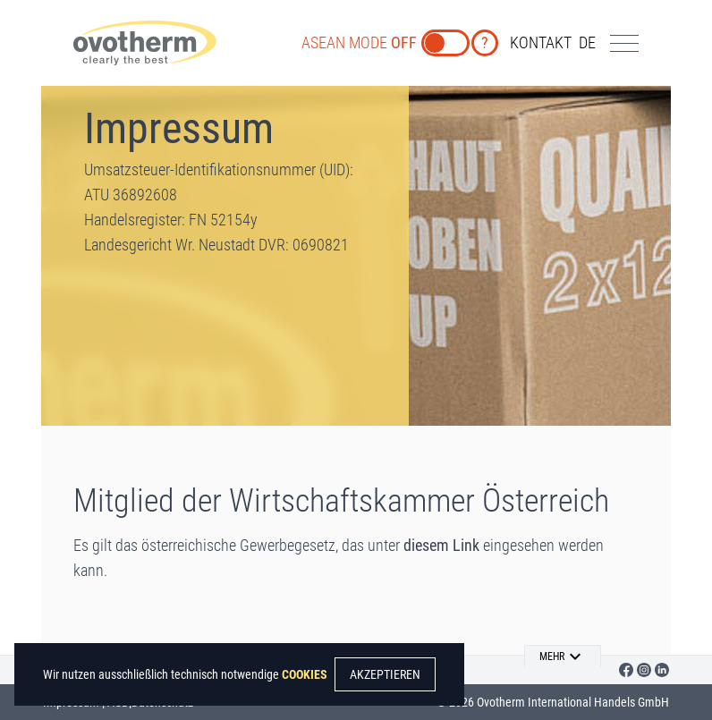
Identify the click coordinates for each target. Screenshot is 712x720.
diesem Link (441, 545)
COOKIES (304, 674)
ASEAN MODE (359, 42)
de (587, 42)
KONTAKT (541, 42)
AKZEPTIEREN (385, 674)
